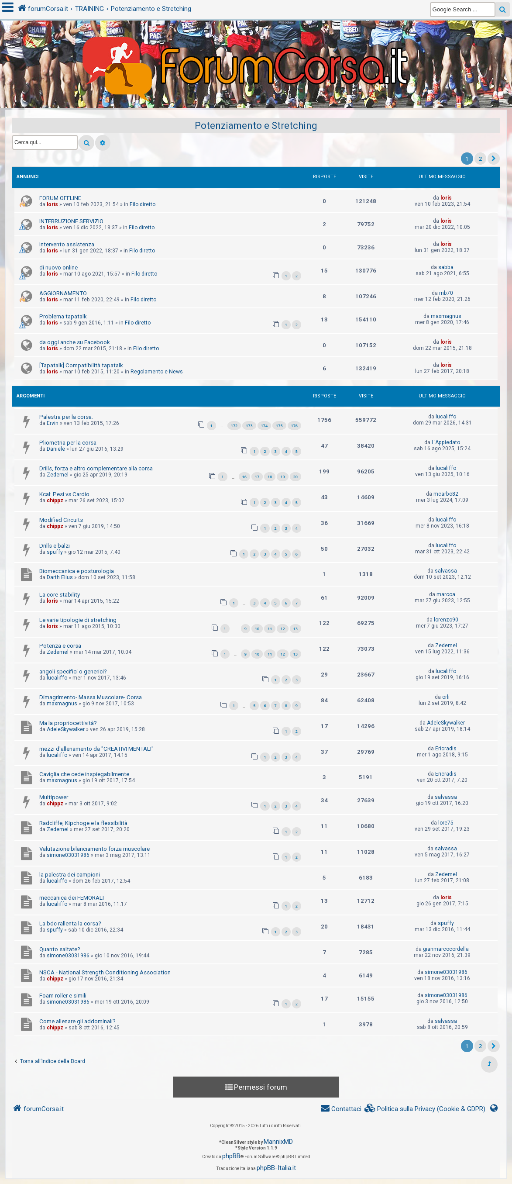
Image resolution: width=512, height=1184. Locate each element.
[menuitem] (425, 1109)
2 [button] (480, 158)
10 (257, 629)
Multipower (53, 797)
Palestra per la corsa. (66, 417)
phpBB (231, 1156)
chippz (55, 500)
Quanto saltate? (59, 949)
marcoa (445, 594)
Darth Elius (60, 577)
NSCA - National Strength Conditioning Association (105, 972)
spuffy (55, 552)
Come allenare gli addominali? (77, 1021)
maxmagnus (446, 316)
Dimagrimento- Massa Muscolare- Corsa (90, 697)
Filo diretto (142, 204)
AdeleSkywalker (66, 729)
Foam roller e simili (62, 995)
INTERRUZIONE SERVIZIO (71, 221)
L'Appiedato (446, 442)
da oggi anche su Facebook (74, 342)
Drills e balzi (54, 545)
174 (264, 425)
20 (295, 477)
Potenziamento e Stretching (256, 125)
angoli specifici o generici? (73, 671)
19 (282, 477)
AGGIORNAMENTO (63, 293)
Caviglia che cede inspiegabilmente (84, 774)
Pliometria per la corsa (67, 442)
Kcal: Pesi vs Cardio (64, 494)
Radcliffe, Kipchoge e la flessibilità (83, 823)
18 (270, 477)
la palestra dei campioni (69, 874)
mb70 (446, 293)
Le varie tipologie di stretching (78, 620)
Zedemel (58, 475)
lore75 (446, 823)
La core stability (59, 594)
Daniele (56, 449)
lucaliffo (446, 417)
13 (295, 629)
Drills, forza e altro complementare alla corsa (96, 468)
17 (257, 477)
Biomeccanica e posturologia (76, 571)
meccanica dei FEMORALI (71, 897)
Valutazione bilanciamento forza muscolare (94, 849)
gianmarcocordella (446, 949)
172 (234, 425)
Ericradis (446, 749)
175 (279, 425)
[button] (494, 158)
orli (446, 697)
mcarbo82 (445, 494)
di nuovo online (58, 267)
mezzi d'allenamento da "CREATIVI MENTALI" (96, 749)
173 (249, 425)
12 (282, 629)
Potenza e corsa (60, 645)
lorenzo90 (446, 620)
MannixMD (278, 1142)
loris (52, 204)
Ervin (52, 423)
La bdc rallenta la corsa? (70, 923)
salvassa (446, 571)
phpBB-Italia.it (276, 1168)
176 (294, 425)
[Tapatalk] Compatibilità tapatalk (81, 365)
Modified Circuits (61, 520)
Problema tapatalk (63, 316)
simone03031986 (68, 855)
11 (270, 629)
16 (244, 477)
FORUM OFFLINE (60, 198)
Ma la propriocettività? (68, 723)
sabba (446, 267)
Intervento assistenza (66, 244)
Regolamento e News (157, 372)
